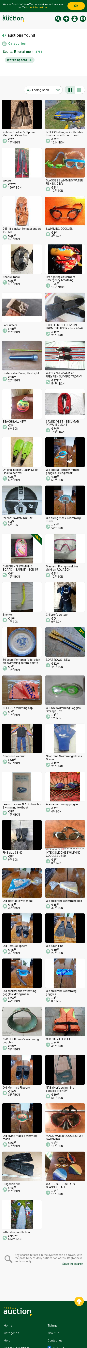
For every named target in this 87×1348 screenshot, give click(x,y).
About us (54, 1333)
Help (7, 1340)
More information (36, 7)
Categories (17, 43)
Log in (74, 19)
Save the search (72, 1263)
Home (8, 1325)
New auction (66, 19)
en (83, 18)
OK (76, 6)
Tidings (52, 1325)
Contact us (55, 1340)
